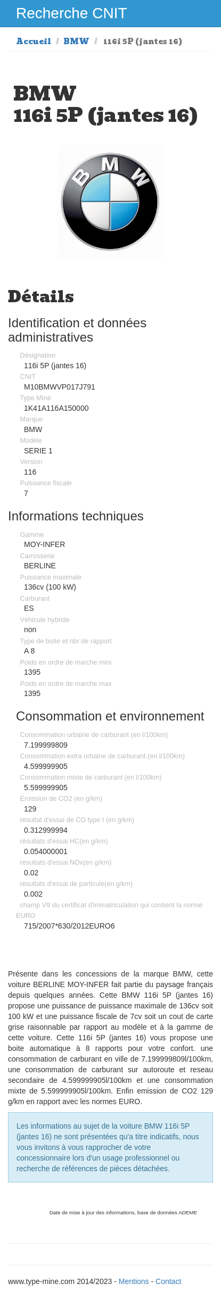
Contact (168, 1281)
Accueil (33, 41)
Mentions (134, 1281)
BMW (76, 41)
